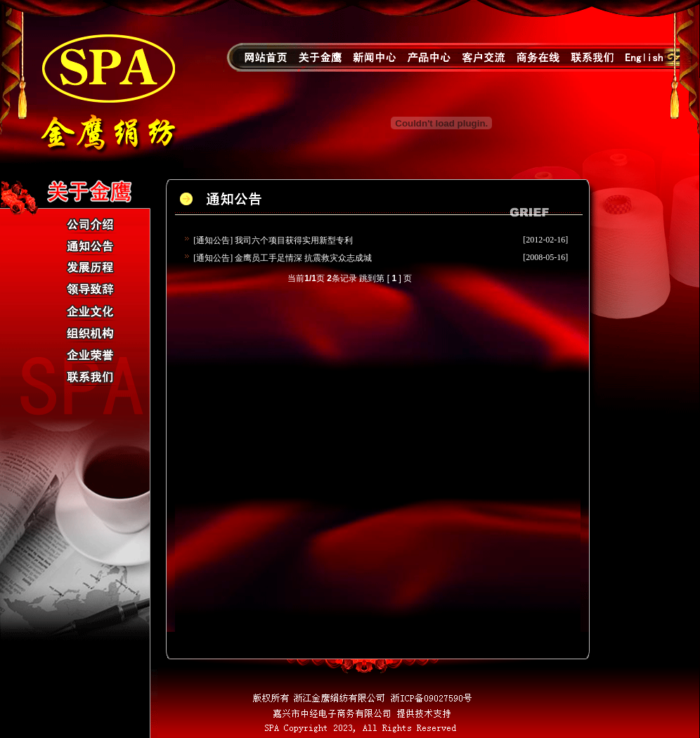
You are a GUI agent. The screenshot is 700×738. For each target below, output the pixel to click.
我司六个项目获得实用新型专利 (294, 240)
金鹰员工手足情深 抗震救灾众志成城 (303, 258)
